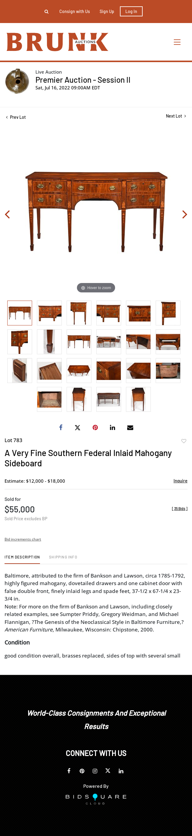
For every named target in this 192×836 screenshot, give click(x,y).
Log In (131, 11)
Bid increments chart (23, 539)
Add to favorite (183, 441)
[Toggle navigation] (177, 42)
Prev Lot (16, 117)
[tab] (22, 559)
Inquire (180, 480)
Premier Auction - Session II (83, 79)
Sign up (107, 11)
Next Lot (176, 115)
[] (179, 508)
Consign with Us (74, 11)
